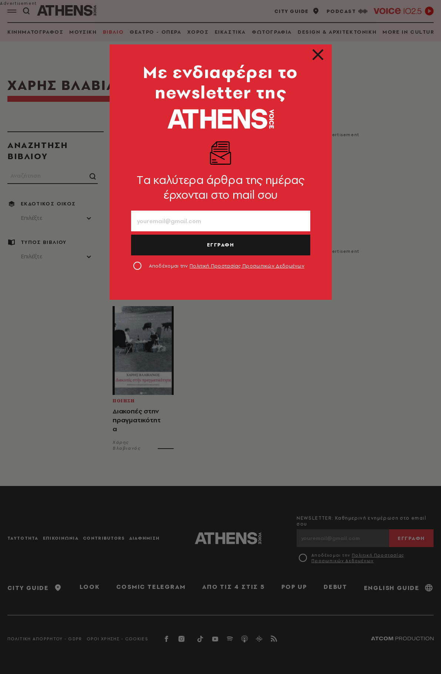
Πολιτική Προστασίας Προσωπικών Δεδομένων (247, 265)
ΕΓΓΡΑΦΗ (220, 244)
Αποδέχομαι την (227, 266)
